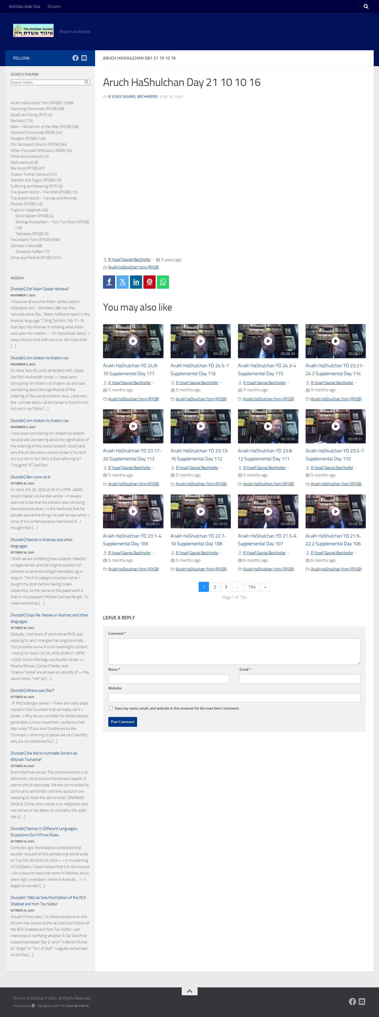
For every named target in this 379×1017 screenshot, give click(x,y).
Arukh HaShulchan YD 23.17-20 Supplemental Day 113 (129, 472)
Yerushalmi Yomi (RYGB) (30, 239)
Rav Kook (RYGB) (24, 168)
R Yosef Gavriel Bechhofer (132, 96)
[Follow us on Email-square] (84, 58)
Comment (117, 674)
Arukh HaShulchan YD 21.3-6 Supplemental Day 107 (266, 571)
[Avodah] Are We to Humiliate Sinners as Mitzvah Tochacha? (44, 756)
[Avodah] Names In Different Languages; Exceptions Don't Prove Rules (44, 831)
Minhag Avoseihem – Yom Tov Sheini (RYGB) (52, 222)
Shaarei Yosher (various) (30, 174)
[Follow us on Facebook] (75, 58)
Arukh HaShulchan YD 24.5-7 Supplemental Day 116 (199, 374)
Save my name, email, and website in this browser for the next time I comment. (177, 749)
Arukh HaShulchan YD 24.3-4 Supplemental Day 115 (266, 374)
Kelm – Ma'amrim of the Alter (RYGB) (41, 126)
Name (114, 710)
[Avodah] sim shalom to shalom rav (39, 358)
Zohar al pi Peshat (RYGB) (31, 257)
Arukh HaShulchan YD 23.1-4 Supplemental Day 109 (131, 571)
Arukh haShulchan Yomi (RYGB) (136, 266)
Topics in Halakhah (26, 210)
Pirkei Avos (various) (27, 156)
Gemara (17, 120)
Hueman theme (77, 1006)
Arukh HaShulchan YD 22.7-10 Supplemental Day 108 (200, 571)
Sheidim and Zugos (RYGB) (32, 180)
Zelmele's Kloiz (23, 245)
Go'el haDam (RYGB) (32, 216)
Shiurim (54, 6)
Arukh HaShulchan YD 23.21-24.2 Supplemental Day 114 (334, 374)
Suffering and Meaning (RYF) (34, 186)
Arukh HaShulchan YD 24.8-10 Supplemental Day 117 (132, 374)
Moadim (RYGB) (23, 138)
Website (114, 729)
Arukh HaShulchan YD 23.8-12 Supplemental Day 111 (267, 472)
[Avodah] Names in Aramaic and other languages (42, 542)
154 (252, 628)
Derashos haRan (29, 251)
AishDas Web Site (24, 6)
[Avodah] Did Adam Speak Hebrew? (40, 289)
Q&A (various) (22, 162)
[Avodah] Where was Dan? (32, 690)
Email (245, 710)
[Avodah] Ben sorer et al (30, 477)
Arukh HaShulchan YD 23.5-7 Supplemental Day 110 (334, 472)
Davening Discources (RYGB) (34, 108)
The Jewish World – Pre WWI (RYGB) (40, 192)
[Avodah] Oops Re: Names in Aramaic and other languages (49, 618)
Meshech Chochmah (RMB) (33, 132)
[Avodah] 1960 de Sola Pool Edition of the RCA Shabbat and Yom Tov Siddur (48, 900)
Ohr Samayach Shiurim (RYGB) (35, 144)
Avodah (17, 278)
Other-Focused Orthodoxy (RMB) (38, 150)
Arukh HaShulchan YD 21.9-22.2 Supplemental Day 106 (332, 571)
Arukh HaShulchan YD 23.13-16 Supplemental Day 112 (197, 472)
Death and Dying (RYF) (29, 114)
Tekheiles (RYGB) (30, 233)
